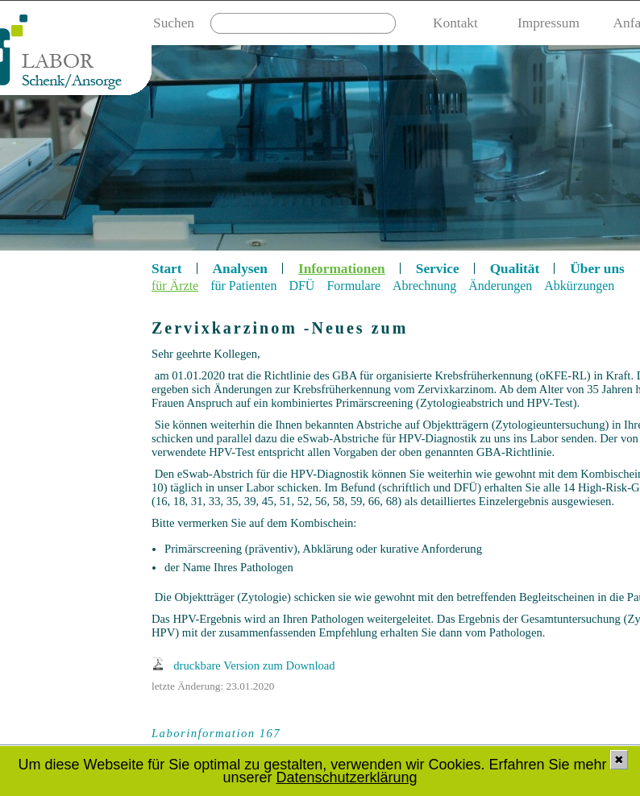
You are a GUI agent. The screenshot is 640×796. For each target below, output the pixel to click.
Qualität (515, 268)
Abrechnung (424, 285)
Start (167, 268)
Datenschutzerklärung (346, 777)
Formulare (353, 285)
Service (437, 268)
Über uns (597, 268)
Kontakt (455, 23)
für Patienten (243, 285)
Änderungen (500, 285)
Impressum (548, 23)
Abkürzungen (579, 285)
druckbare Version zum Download (254, 665)
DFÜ (301, 285)
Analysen (240, 268)
